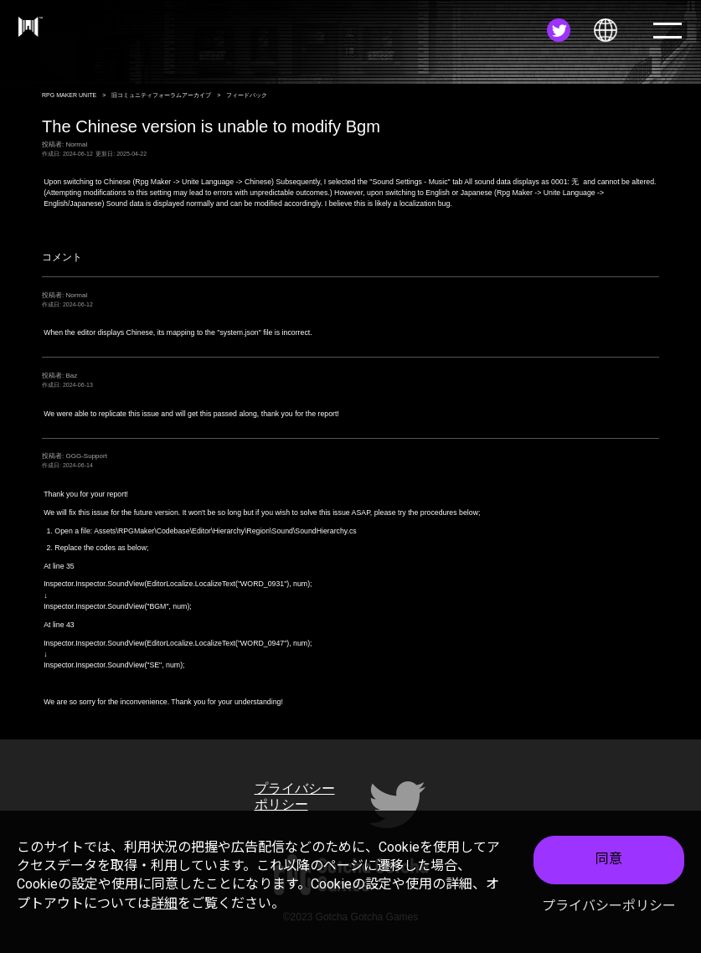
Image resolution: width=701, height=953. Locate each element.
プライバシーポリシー (609, 906)
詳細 (164, 903)
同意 (608, 859)
